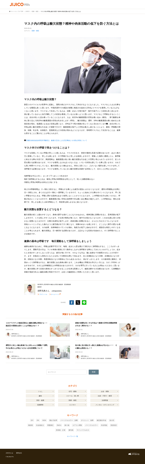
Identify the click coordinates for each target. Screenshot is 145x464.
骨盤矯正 (50, 425)
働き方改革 (53, 420)
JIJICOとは (10, 453)
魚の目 (112, 420)
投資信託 (114, 425)
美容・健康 (40, 400)
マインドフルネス (83, 430)
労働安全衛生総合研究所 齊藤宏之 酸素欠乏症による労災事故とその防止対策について (61, 140)
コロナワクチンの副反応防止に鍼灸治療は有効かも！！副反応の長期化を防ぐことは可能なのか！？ (26, 325)
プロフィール (43, 294)
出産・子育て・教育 (105, 396)
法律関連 (105, 400)
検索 (93, 372)
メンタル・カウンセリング (104, 405)
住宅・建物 (72, 391)
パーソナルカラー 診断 (69, 420)
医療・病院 (35, 31)
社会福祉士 (40, 425)
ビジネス (72, 405)
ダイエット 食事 (87, 420)
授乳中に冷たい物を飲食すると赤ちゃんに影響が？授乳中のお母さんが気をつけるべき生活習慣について (26, 348)
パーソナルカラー (91, 425)
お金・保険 (105, 391)
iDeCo (59, 425)
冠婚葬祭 (40, 405)
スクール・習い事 (72, 396)
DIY (32, 420)
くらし (40, 391)
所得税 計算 (60, 430)
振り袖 (67, 425)
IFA (38, 420)
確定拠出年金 (101, 420)
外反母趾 (104, 425)
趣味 (40, 396)
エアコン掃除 (77, 425)
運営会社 (20, 453)
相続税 (30, 425)
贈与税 (71, 430)
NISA (44, 420)
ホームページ (55, 294)
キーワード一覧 (72, 436)
